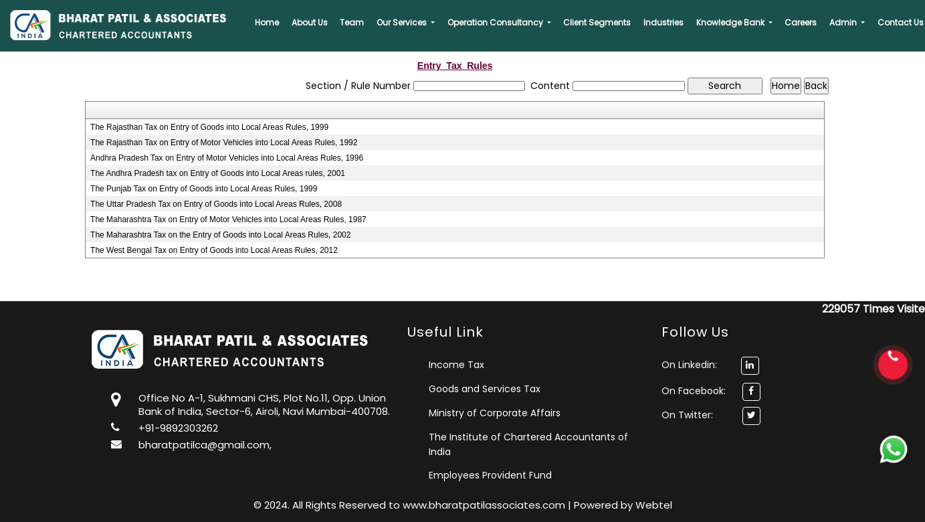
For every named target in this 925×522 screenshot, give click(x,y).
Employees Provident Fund (490, 475)
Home (267, 22)
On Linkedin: (710, 364)
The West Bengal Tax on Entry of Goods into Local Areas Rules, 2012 (214, 250)
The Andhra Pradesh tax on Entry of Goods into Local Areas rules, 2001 (217, 173)
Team (352, 22)
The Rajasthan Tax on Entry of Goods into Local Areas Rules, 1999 (209, 127)
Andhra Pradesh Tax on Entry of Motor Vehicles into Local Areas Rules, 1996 (226, 158)
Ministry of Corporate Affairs (494, 413)
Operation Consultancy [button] (496, 22)
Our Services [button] (403, 22)
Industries (663, 22)
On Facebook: (693, 391)
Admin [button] (844, 22)
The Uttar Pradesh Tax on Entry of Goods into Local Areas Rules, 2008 (216, 204)
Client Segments (597, 22)
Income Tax (456, 364)
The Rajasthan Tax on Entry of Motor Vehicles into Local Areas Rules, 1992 (223, 142)
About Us (310, 22)
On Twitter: (687, 415)
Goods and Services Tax (484, 389)
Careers (801, 22)
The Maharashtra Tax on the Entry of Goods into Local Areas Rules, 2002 (220, 235)
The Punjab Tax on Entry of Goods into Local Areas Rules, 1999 (203, 188)
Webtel (653, 505)
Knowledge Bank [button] (731, 22)
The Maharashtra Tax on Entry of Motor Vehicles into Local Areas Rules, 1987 (228, 219)
